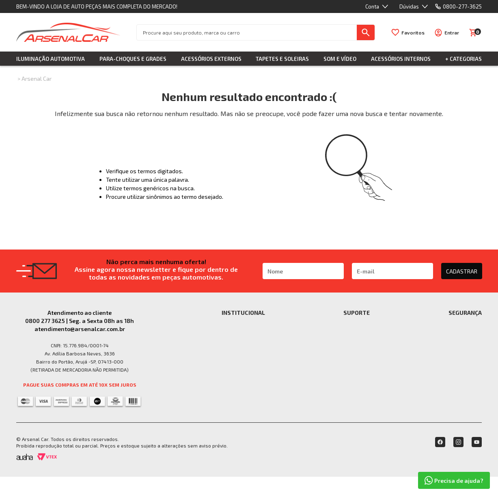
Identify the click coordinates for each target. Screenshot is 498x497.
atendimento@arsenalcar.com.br (79, 328)
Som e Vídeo (339, 59)
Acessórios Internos (401, 59)
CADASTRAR (461, 271)
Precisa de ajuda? (454, 480)
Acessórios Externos (211, 59)
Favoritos (413, 32)
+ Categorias (463, 59)
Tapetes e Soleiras (282, 59)
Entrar (451, 32)
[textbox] (247, 32)
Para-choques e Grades (132, 59)
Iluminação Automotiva (50, 59)
